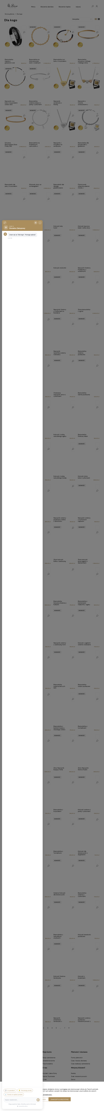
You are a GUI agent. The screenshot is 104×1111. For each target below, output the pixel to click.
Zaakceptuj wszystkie (60, 1099)
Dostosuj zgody (39, 1099)
